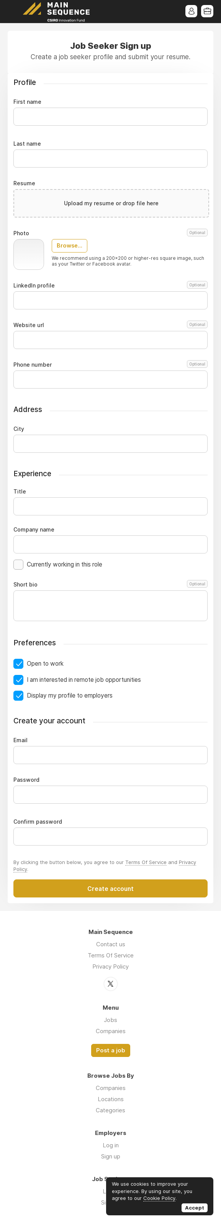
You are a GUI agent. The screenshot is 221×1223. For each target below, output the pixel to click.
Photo (110, 233)
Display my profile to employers (70, 695)
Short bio (110, 584)
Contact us (110, 944)
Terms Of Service (146, 862)
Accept (194, 1208)
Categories (110, 1109)
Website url (110, 325)
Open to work (45, 663)
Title (19, 491)
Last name (27, 143)
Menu (13, 11)
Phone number (110, 364)
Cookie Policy (159, 1198)
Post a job (110, 1050)
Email (20, 740)
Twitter (110, 983)
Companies (111, 1030)
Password (26, 780)
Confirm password (37, 821)
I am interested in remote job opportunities (84, 679)
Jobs (110, 1019)
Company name (33, 529)
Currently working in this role (64, 564)
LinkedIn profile (110, 285)
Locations (111, 1098)
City (18, 429)
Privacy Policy (110, 966)
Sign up (110, 1156)
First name (27, 102)
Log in (111, 1144)
